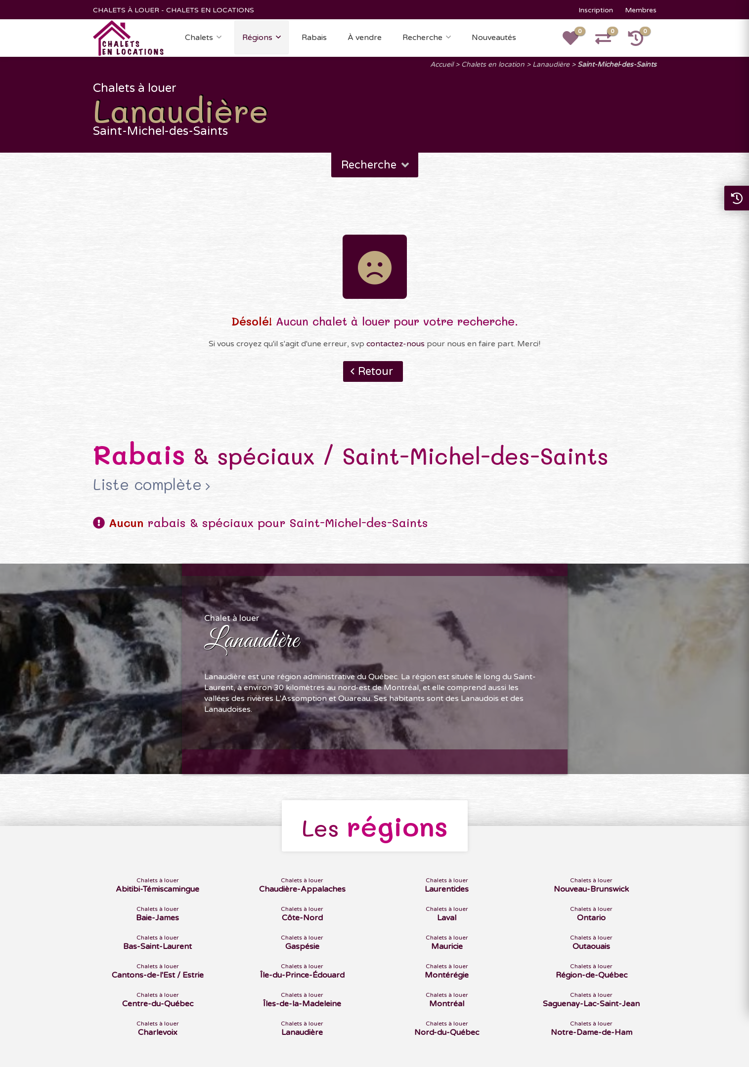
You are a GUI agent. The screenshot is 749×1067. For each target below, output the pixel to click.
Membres (641, 10)
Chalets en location (493, 64)
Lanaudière (551, 64)
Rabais (314, 37)
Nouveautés (494, 37)
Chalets (199, 37)
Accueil (441, 64)
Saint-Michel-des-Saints (617, 64)
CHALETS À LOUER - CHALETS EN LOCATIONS (173, 10)
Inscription (595, 10)
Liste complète (147, 484)
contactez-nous (395, 344)
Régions (257, 37)
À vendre (365, 37)
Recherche (422, 37)
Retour (375, 371)
